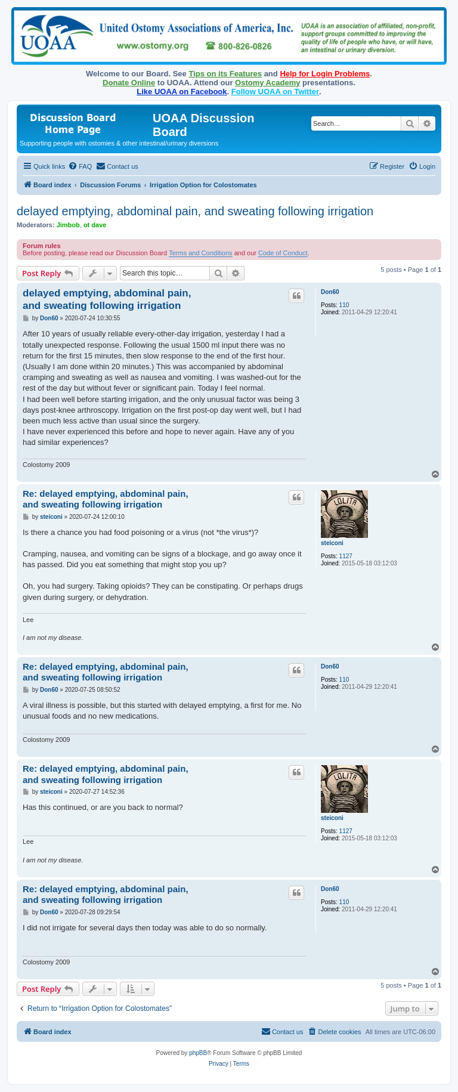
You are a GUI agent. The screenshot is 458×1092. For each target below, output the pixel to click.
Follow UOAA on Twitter (275, 91)
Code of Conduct (283, 252)
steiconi (332, 543)
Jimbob (68, 224)
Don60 (330, 292)
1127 (345, 556)
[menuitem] (80, 166)
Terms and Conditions (200, 252)
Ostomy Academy (267, 82)
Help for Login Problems (325, 73)
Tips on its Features (225, 73)
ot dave (95, 224)
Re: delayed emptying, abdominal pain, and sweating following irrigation (105, 499)
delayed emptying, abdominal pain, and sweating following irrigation (195, 211)
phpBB (198, 1053)
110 (344, 305)
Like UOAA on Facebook (182, 91)
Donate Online (129, 82)
